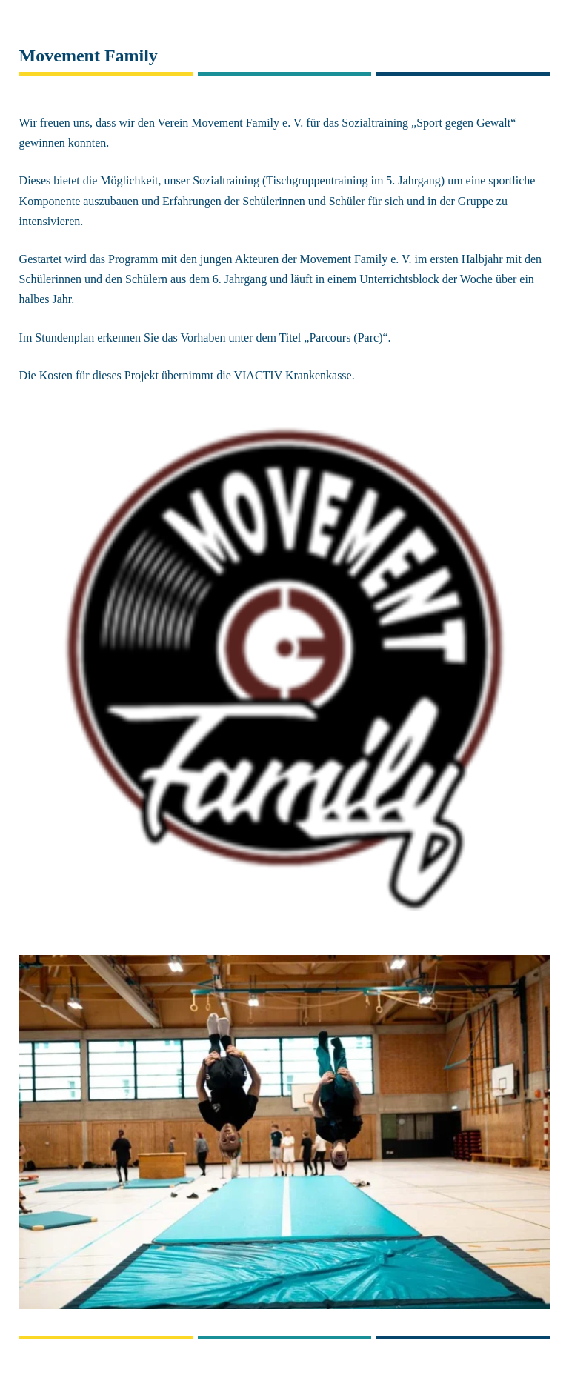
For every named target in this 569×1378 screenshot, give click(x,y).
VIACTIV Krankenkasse (292, 375)
